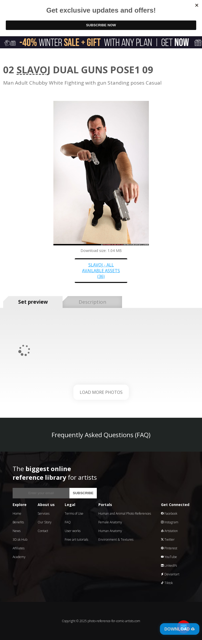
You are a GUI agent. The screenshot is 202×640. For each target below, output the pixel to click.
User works (72, 531)
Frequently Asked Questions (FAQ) (101, 434)
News (17, 531)
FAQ (68, 522)
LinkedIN (169, 565)
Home (17, 513)
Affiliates (18, 548)
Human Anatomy (110, 531)
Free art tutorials (76, 539)
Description (92, 301)
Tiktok (167, 583)
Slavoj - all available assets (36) (101, 270)
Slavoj (33, 69)
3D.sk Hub (20, 539)
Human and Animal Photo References (124, 513)
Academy (19, 557)
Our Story (45, 522)
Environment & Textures (115, 539)
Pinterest (169, 548)
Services (43, 513)
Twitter (168, 539)
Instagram (169, 522)
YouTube (169, 557)
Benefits (18, 522)
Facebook (169, 513)
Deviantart (170, 574)
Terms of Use (74, 513)
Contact (43, 531)
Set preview (33, 301)
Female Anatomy (110, 522)
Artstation (169, 531)
